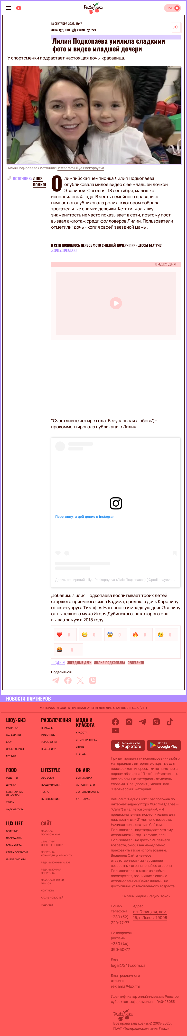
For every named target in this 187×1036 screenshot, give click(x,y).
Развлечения (56, 719)
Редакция (47, 904)
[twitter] (80, 680)
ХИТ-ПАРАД (83, 799)
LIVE (170, 8)
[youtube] (115, 730)
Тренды (81, 753)
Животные (48, 734)
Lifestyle (50, 769)
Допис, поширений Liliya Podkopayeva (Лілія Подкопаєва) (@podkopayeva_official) (119, 580)
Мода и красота (85, 722)
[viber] (92, 680)
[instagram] (129, 721)
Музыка (11, 756)
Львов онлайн (16, 859)
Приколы (47, 727)
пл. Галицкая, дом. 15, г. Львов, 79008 (150, 914)
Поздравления (51, 784)
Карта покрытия (17, 852)
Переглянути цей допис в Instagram (85, 516)
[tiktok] (170, 721)
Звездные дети (79, 663)
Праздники (48, 749)
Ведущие (12, 831)
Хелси (10, 802)
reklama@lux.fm (125, 986)
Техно (45, 791)
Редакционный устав (55, 862)
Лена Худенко (60, 30)
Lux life (14, 823)
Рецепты (12, 777)
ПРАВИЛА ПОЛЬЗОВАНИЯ (50, 832)
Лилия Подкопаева (109, 663)
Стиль (80, 746)
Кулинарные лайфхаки (14, 793)
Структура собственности (52, 843)
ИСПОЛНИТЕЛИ (85, 784)
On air (83, 769)
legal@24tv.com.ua (128, 965)
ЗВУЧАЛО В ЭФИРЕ (87, 791)
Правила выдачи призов (52, 881)
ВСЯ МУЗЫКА (84, 777)
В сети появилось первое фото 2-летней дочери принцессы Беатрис (106, 245)
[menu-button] (8, 8)
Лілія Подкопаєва (44, 181)
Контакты (47, 890)
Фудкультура (15, 809)
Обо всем (47, 777)
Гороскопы (48, 741)
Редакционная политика (51, 871)
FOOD (11, 769)
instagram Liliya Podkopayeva (80, 168)
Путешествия (50, 799)
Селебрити (136, 663)
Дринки (11, 784)
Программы (14, 838)
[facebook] (68, 680)
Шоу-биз (58, 663)
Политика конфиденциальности (56, 853)
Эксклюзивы (15, 749)
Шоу (9, 741)
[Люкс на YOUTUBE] (19, 8)
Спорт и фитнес (86, 739)
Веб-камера (14, 845)
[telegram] (55, 680)
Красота (81, 732)
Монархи (12, 727)
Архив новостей (52, 897)
